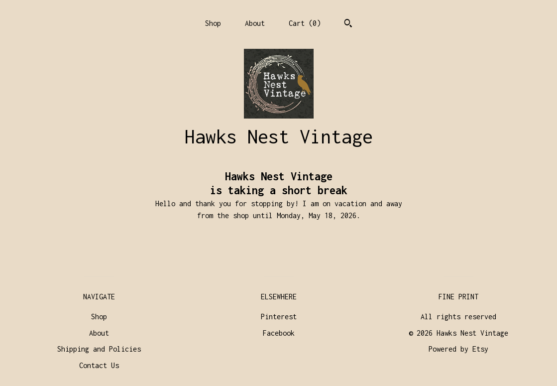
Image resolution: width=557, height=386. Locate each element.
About (255, 23)
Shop (213, 23)
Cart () (305, 23)
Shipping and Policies (99, 349)
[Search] (348, 24)
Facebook (279, 333)
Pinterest (279, 316)
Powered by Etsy (458, 349)
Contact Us (99, 365)
